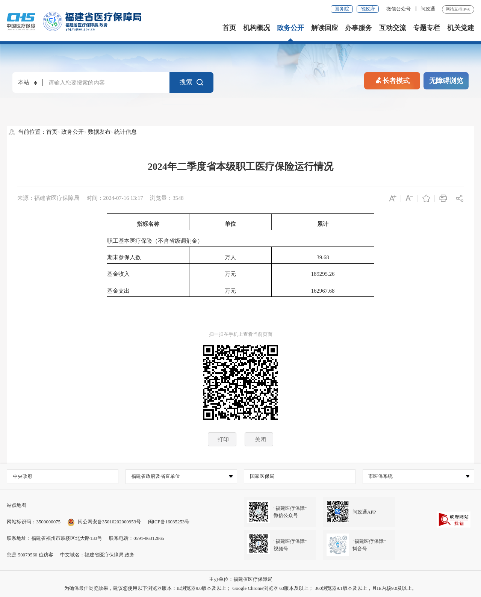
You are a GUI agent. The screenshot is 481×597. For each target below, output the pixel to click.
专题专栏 (426, 28)
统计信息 (125, 132)
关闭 (260, 440)
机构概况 (256, 28)
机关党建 (460, 28)
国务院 (341, 9)
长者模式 (392, 80)
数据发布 (99, 132)
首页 (229, 28)
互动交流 (392, 28)
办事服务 (358, 28)
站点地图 (16, 505)
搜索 (192, 82)
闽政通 (427, 9)
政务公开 (290, 28)
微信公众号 (399, 9)
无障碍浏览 (446, 81)
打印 (223, 440)
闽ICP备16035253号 (169, 521)
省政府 (367, 9)
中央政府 (22, 476)
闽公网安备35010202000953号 (104, 521)
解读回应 (324, 28)
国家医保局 (262, 476)
